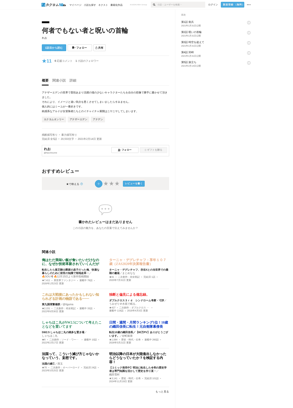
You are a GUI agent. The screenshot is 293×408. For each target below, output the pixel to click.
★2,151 (46, 308)
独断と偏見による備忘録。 (129, 294)
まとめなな (128, 273)
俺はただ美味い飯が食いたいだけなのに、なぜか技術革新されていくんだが (70, 262)
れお (44, 37)
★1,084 (113, 339)
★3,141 (113, 378)
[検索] (154, 5)
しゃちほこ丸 (50, 335)
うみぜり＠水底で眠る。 (123, 303)
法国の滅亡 (48, 363)
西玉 (60, 363)
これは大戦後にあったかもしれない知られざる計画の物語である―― (70, 297)
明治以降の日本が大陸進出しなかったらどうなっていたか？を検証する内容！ (137, 358)
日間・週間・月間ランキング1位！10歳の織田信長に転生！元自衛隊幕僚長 (138, 324)
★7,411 (46, 280)
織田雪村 (114, 374)
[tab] (46, 81)
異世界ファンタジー (65, 280)
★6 (44, 339)
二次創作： (129, 277)
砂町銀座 (127, 335)
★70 (44, 367)
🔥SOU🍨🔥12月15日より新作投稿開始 (65, 276)
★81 (111, 277)
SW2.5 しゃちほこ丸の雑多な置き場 (63, 332)
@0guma (68, 304)
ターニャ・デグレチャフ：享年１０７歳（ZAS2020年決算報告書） (137, 262)
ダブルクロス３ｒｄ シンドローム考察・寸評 (136, 300)
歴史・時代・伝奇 (131, 339)
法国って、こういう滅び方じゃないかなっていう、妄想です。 (70, 356)
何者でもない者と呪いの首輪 (85, 30)
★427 (112, 307)
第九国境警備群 (51, 304)
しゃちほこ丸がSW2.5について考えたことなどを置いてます (72, 324)
